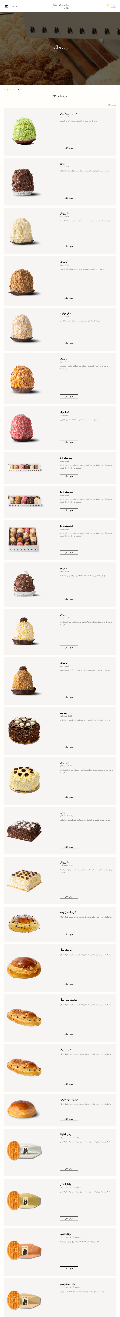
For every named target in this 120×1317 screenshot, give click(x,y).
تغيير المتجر (113, 6)
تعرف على (68, 147)
